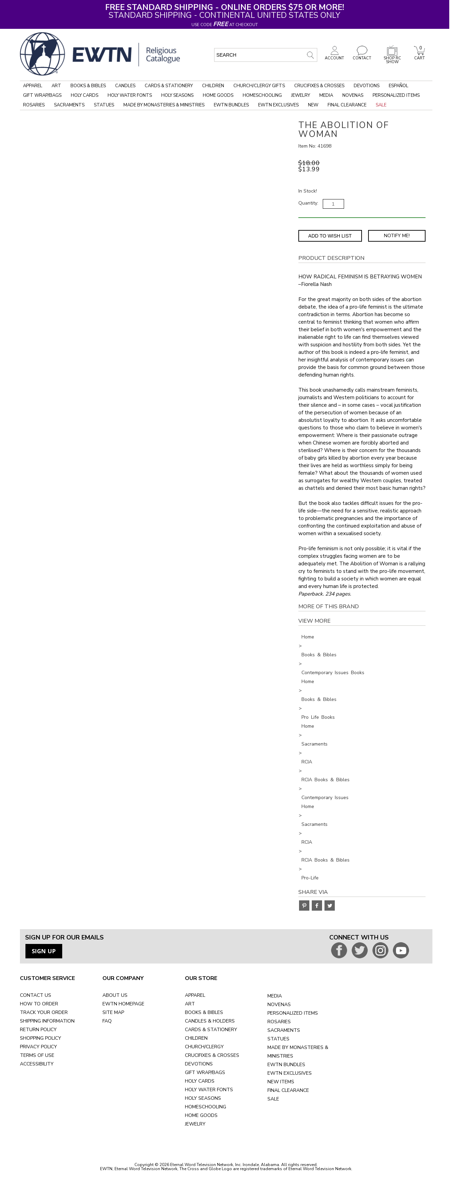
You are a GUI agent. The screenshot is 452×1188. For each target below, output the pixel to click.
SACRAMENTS (283, 1030)
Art (56, 86)
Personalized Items (396, 95)
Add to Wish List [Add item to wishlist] (330, 236)
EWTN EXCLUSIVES (289, 1073)
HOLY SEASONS (203, 1098)
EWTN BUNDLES (286, 1064)
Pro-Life (310, 878)
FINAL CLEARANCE (288, 1090)
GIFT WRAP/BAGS (205, 1072)
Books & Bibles (88, 86)
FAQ (107, 1021)
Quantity (307, 203)
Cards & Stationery (169, 86)
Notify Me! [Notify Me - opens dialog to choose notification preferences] (397, 235)
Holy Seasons (177, 95)
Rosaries (34, 105)
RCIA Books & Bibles (325, 779)
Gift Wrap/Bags (42, 95)
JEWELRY (195, 1124)
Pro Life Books (318, 717)
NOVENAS (279, 1004)
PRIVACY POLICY (38, 1046)
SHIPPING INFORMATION (47, 1021)
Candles (125, 86)
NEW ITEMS (280, 1082)
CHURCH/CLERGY (204, 1046)
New (313, 105)
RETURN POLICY (38, 1029)
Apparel (32, 86)
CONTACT (362, 56)
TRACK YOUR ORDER (44, 1012)
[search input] (265, 55)
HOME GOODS (201, 1115)
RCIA (306, 762)
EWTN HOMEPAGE (123, 1004)
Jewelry (300, 95)
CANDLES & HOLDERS (210, 1021)
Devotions (366, 86)
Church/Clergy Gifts (259, 86)
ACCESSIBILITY (37, 1064)
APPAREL (195, 995)
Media (326, 95)
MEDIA (274, 996)
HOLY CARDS (199, 1081)
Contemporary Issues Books (332, 672)
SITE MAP (113, 1012)
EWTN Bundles (231, 105)
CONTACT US (35, 995)
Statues (104, 105)
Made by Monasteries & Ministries (164, 105)
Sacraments (69, 105)
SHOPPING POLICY (40, 1038)
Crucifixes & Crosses (319, 86)
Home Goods (218, 95)
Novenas (352, 95)
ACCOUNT (334, 56)
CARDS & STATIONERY (211, 1029)
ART (190, 1004)
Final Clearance (347, 105)
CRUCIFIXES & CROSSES (212, 1055)
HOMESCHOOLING (205, 1107)
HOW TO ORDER (39, 1004)
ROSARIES (279, 1021)
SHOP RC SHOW (392, 58)
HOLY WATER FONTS (209, 1089)
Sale (381, 105)
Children (213, 86)
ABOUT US (115, 995)
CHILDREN (196, 1038)
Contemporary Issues (325, 797)
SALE (273, 1099)
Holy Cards (84, 95)
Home (307, 637)
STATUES (278, 1039)
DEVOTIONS (199, 1064)
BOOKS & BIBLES (204, 1012)
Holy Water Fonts (130, 95)
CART (419, 56)
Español (398, 86)
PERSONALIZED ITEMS (292, 1013)
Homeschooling (262, 95)
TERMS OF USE (37, 1055)
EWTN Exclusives (278, 105)
